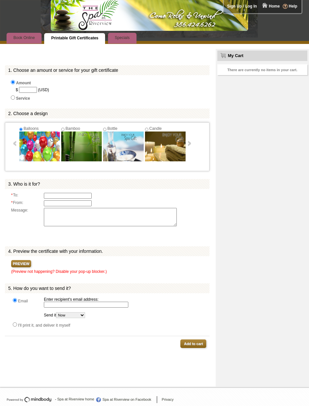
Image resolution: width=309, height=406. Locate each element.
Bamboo (72, 128)
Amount (23, 83)
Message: (19, 210)
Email (23, 301)
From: (17, 202)
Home (274, 6)
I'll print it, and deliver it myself (44, 325)
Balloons (31, 128)
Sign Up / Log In (242, 6)
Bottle (112, 128)
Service (23, 98)
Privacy (167, 399)
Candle (155, 128)
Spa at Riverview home (75, 399)
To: (14, 195)
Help (293, 6)
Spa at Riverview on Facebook (126, 399)
